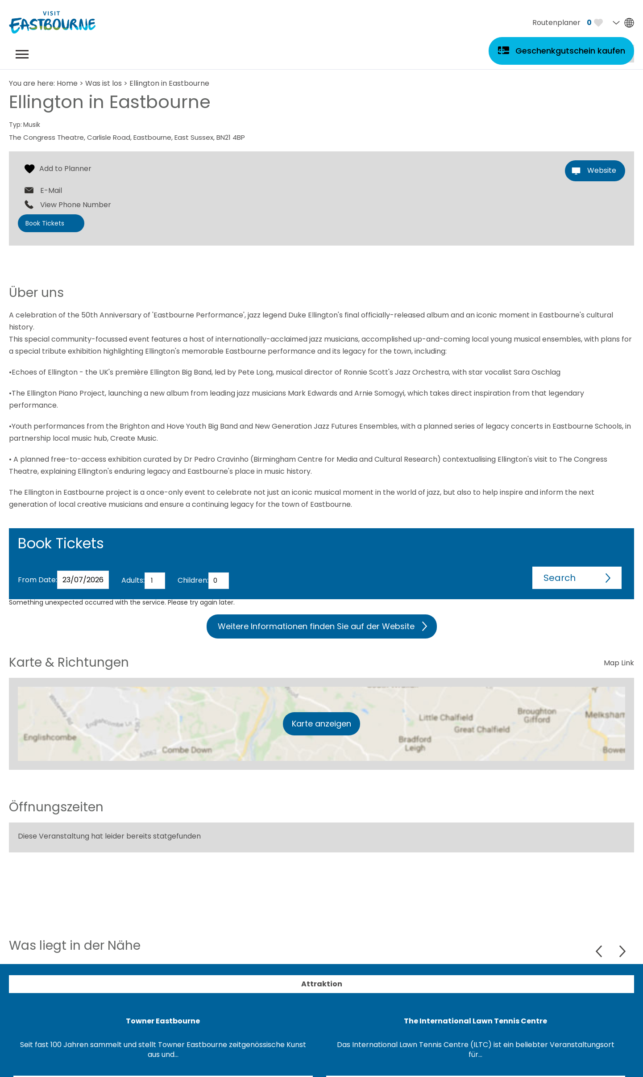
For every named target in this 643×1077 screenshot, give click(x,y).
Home (67, 83)
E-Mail (51, 191)
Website (601, 170)
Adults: (133, 580)
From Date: (37, 580)
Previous (600, 951)
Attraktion (321, 984)
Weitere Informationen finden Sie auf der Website (316, 626)
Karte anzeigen (321, 723)
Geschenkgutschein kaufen (570, 50)
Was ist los (103, 83)
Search (559, 578)
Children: (193, 580)
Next (622, 951)
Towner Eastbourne (163, 1021)
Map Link (619, 663)
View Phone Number (75, 205)
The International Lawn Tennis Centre (475, 1021)
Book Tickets (44, 223)
